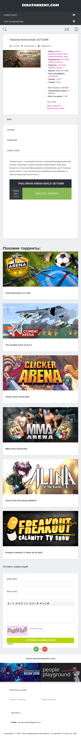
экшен (61, 108)
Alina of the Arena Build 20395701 (21, 501)
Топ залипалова (39, 21)
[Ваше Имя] (40, 584)
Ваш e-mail (12, 591)
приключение (52, 108)
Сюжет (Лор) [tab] (13, 151)
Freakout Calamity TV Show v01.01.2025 (23, 553)
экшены (57, 51)
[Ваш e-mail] (40, 596)
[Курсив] (11, 603)
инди (66, 56)
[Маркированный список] (24, 603)
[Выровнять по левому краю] (16, 603)
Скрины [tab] (11, 130)
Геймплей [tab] (12, 140)
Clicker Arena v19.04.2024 (17, 397)
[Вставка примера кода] (43, 603)
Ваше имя (12, 579)
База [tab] (9, 119)
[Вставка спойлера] (45, 603)
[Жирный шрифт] (8, 603)
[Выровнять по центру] (19, 603)
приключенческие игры (58, 54)
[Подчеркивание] (13, 603)
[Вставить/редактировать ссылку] (32, 603)
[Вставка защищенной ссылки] (37, 603)
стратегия (56, 106)
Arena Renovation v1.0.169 (17, 293)
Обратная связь (49, 699)
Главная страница (17, 699)
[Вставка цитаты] (41, 603)
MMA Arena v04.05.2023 (16, 449)
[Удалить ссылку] (35, 603)
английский (53, 76)
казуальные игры (55, 56)
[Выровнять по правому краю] (21, 603)
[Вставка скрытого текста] (48, 603)
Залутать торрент (47, 193)
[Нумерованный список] (27, 603)
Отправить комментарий (40, 640)
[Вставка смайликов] (30, 603)
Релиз (58, 82)
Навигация (39, 15)
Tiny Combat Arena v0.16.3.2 (18, 345)
